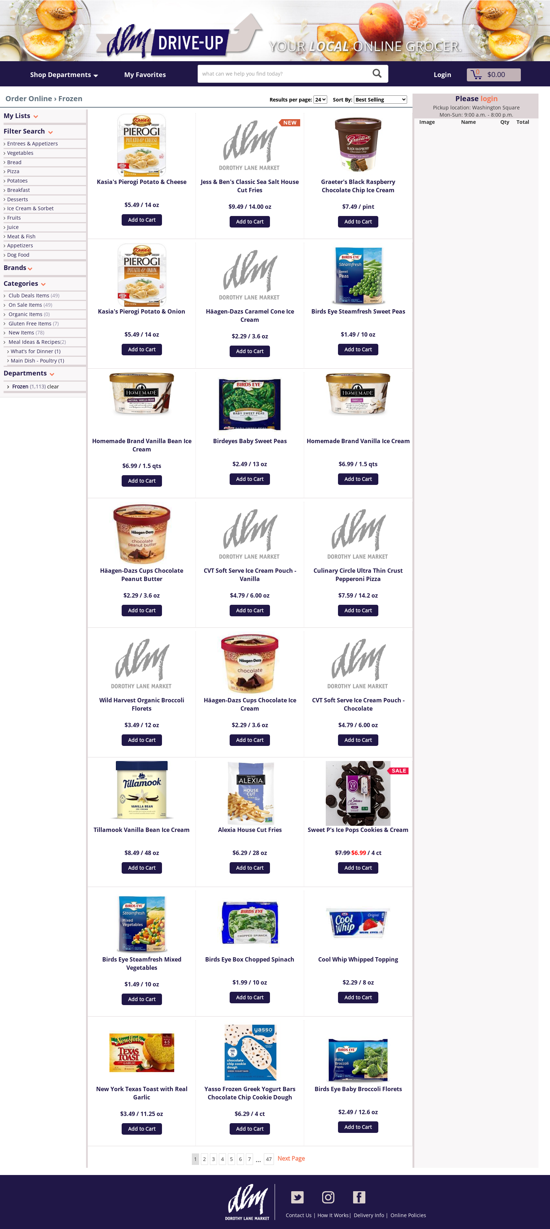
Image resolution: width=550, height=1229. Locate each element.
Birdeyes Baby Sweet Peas (250, 441)
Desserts (17, 199)
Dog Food (18, 254)
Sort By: (339, 99)
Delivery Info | (371, 1215)
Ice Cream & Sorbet (30, 208)
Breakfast (18, 189)
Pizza (13, 171)
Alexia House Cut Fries (250, 830)
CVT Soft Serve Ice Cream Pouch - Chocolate (358, 704)
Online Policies (408, 1215)
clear (53, 386)
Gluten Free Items (34, 323)
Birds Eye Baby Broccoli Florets (358, 1089)
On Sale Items (30, 304)
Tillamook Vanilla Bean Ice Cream (142, 830)
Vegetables (20, 152)
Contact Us (299, 1215)
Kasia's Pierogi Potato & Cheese (141, 182)
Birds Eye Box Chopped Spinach (249, 959)
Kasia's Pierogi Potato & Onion (141, 311)
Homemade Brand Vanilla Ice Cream (358, 441)
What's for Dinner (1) (35, 351)
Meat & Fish (21, 236)
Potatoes (17, 180)
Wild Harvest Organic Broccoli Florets (141, 704)
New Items (26, 332)
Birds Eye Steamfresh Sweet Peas (358, 311)
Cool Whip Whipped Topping (358, 959)
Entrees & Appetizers (32, 143)
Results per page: (291, 99)
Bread (14, 162)
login (489, 98)
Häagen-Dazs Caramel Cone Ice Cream (250, 315)
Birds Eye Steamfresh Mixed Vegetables (141, 963)
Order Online (28, 98)
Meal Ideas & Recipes (37, 341)
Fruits (14, 217)
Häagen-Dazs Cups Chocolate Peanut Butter (141, 575)
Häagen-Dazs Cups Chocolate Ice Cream (250, 704)
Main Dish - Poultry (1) (37, 360)
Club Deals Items (34, 295)
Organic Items (29, 314)
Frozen (29, 386)
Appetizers (20, 245)
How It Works (333, 1215)
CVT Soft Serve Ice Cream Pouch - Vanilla (250, 575)
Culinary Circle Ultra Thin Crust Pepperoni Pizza (358, 575)
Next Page (291, 1158)
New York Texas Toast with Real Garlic (142, 1093)
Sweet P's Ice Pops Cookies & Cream (358, 830)
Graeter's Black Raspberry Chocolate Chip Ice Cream (358, 186)
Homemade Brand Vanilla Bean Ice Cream (141, 445)
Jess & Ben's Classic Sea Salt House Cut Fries (250, 186)
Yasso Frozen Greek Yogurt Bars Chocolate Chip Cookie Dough (250, 1093)
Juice (13, 227)
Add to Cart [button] (141, 219)
